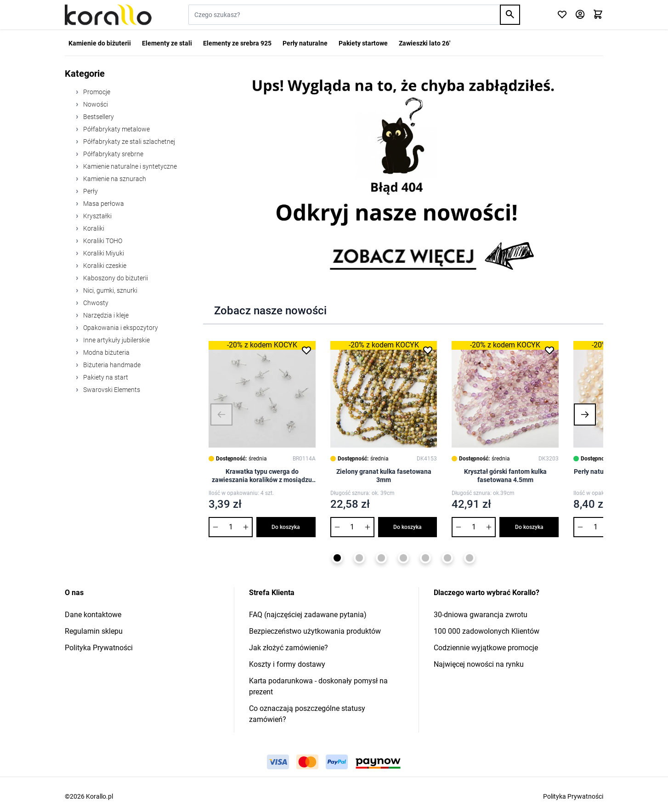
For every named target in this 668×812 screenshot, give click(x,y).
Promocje (96, 92)
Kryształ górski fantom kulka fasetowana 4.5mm (505, 475)
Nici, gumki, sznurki (109, 290)
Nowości (95, 104)
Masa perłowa (103, 203)
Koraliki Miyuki (103, 253)
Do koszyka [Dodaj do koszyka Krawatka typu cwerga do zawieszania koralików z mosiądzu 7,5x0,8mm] (286, 527)
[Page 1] (337, 558)
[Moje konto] (580, 15)
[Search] (510, 15)
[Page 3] (381, 558)
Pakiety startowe (363, 43)
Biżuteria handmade (111, 365)
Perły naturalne (305, 43)
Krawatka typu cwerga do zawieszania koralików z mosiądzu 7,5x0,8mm (262, 476)
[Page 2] (359, 558)
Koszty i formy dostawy (287, 664)
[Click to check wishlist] (562, 15)
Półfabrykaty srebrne (112, 154)
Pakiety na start (105, 377)
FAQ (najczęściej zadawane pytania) (308, 614)
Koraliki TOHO (102, 240)
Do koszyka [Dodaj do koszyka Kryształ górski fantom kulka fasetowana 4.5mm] (529, 527)
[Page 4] (403, 558)
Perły (90, 191)
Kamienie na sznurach (114, 178)
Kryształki (97, 216)
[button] (221, 414)
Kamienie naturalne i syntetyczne (129, 166)
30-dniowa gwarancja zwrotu (480, 614)
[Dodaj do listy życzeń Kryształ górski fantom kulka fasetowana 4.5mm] (549, 350)
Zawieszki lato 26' (424, 43)
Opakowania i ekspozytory (120, 327)
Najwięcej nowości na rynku (479, 664)
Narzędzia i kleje (105, 315)
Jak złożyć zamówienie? (288, 647)
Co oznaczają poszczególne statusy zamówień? (307, 714)
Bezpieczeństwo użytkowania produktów (315, 631)
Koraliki (93, 228)
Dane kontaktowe (93, 614)
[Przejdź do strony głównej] (108, 15)
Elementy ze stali (167, 43)
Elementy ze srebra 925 (237, 43)
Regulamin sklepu (94, 631)
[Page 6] (447, 558)
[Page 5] (425, 558)
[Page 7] (469, 558)
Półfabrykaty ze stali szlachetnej (128, 141)
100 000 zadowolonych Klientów (486, 631)
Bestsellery (98, 116)
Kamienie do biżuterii (99, 43)
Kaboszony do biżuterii (115, 278)
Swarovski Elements (111, 389)
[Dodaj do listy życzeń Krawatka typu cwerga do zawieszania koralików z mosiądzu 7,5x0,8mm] (306, 350)
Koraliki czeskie (104, 265)
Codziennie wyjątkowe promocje (486, 647)
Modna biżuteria (106, 352)
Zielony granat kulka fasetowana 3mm (383, 475)
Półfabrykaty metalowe (116, 129)
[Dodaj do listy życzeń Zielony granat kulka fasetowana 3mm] (427, 350)
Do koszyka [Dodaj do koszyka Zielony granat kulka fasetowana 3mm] (407, 527)
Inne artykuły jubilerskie (116, 340)
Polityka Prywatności (99, 647)
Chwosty (95, 303)
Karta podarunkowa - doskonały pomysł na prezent (318, 686)
